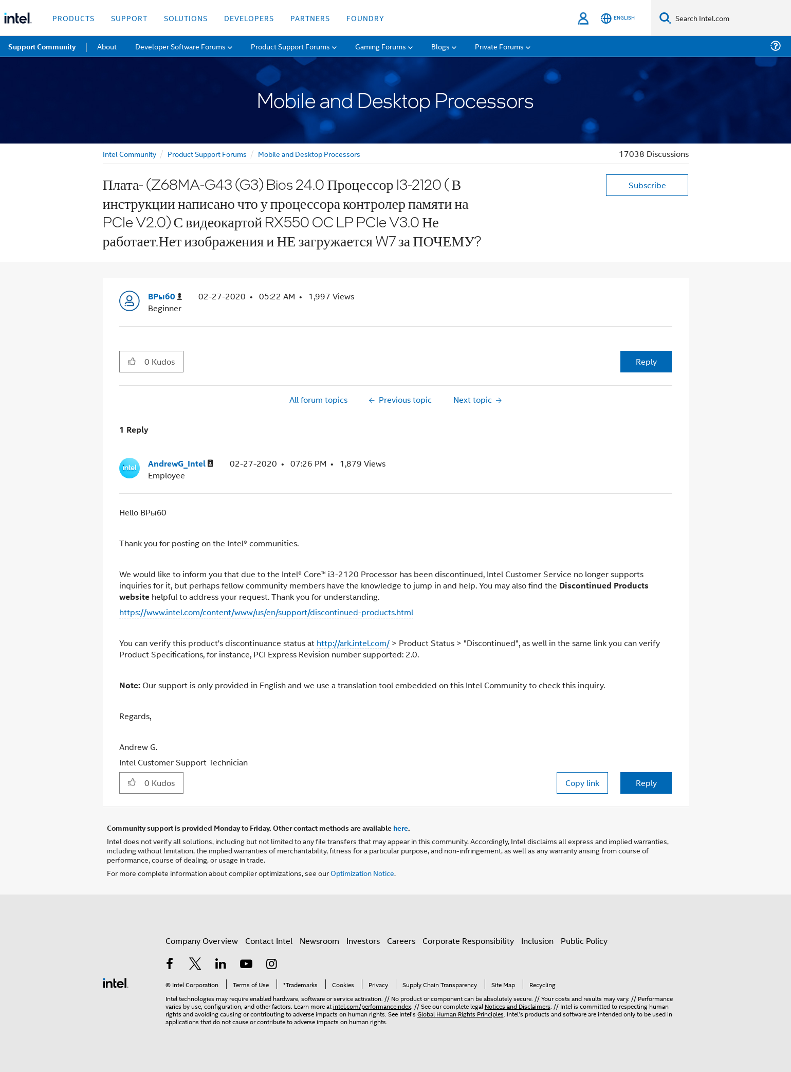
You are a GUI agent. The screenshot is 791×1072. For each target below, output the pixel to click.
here (400, 827)
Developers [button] (249, 17)
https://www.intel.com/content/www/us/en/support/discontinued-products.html (266, 612)
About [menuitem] (107, 46)
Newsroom (319, 940)
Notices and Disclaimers (517, 1006)
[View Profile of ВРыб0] (165, 296)
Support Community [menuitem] (42, 46)
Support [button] (129, 17)
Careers (401, 940)
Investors (363, 940)
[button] (132, 361)
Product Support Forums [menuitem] (290, 46)
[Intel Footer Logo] (115, 982)
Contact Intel (268, 940)
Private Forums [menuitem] (499, 46)
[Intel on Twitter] (195, 965)
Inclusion (537, 940)
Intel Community (129, 153)
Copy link (582, 783)
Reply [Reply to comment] (646, 783)
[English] (617, 18)
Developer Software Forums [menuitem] (180, 46)
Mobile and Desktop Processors (309, 153)
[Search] (665, 17)
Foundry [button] (365, 17)
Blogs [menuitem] (440, 46)
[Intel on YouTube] (246, 965)
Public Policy (584, 940)
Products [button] (73, 17)
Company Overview (201, 940)
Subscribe (647, 185)
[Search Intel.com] (731, 18)
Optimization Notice (362, 872)
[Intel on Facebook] (170, 965)
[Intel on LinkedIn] (221, 965)
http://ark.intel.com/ (353, 643)
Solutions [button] (186, 17)
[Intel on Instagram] (272, 965)
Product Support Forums (207, 153)
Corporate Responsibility (468, 940)
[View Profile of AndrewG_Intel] (180, 464)
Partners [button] (310, 17)
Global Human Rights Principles (460, 1014)
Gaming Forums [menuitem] (380, 46)
